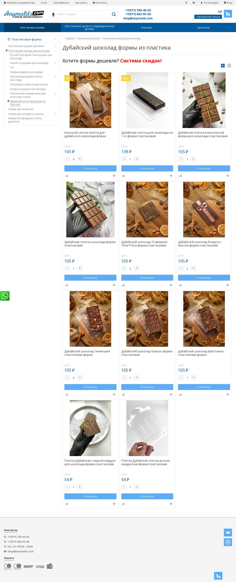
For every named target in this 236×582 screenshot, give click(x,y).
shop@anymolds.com (138, 18)
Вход (228, 2)
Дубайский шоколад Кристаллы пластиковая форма (201, 353)
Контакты (100, 2)
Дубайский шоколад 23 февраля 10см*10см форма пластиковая (144, 243)
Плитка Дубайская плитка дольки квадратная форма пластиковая (145, 462)
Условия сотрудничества (19, 2)
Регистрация (209, 2)
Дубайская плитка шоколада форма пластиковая (90, 243)
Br (194, 2)
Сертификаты (61, 2)
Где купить (81, 2)
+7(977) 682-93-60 (138, 14)
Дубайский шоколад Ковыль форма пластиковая (146, 353)
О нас (44, 2)
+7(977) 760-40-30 (138, 10)
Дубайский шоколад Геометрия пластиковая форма (87, 353)
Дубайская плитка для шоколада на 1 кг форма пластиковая (147, 134)
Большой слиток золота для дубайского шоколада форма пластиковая (85, 134)
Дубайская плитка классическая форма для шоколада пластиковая (203, 134)
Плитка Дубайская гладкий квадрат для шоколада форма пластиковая (90, 462)
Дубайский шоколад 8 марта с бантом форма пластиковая (199, 243)
